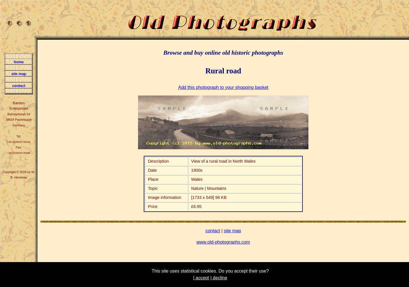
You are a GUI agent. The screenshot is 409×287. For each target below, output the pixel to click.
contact (212, 230)
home (19, 62)
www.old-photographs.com (223, 242)
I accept (201, 277)
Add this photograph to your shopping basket (223, 87)
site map (232, 230)
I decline (218, 277)
